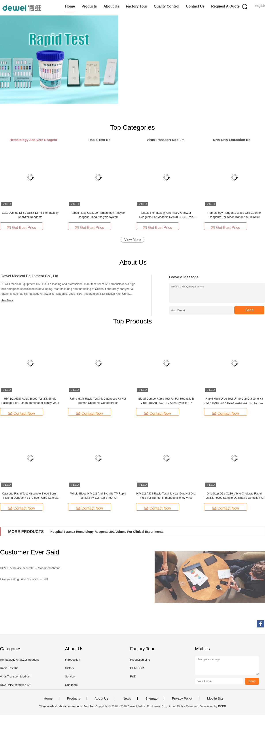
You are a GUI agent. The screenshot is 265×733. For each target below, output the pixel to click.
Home (70, 6)
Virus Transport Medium (15, 676)
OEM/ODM (137, 668)
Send (249, 310)
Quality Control (166, 6)
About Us (111, 6)
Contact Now (21, 413)
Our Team (71, 685)
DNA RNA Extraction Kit (15, 685)
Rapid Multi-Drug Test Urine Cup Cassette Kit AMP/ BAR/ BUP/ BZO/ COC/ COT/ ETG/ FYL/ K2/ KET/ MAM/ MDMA (234, 403)
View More (132, 240)
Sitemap (151, 698)
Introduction (72, 659)
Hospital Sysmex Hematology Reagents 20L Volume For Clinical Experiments (106, 531)
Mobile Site (215, 698)
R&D (133, 676)
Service (69, 676)
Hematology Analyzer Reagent (19, 659)
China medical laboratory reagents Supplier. (67, 706)
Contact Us (195, 6)
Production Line (140, 659)
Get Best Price (21, 227)
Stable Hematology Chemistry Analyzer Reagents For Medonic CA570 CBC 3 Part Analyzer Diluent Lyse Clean (166, 217)
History (69, 668)
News (127, 698)
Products (89, 6)
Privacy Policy (182, 698)
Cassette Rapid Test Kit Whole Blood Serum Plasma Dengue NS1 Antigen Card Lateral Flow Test (30, 498)
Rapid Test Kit (9, 668)
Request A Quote (225, 6)
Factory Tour (136, 6)
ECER (222, 706)
